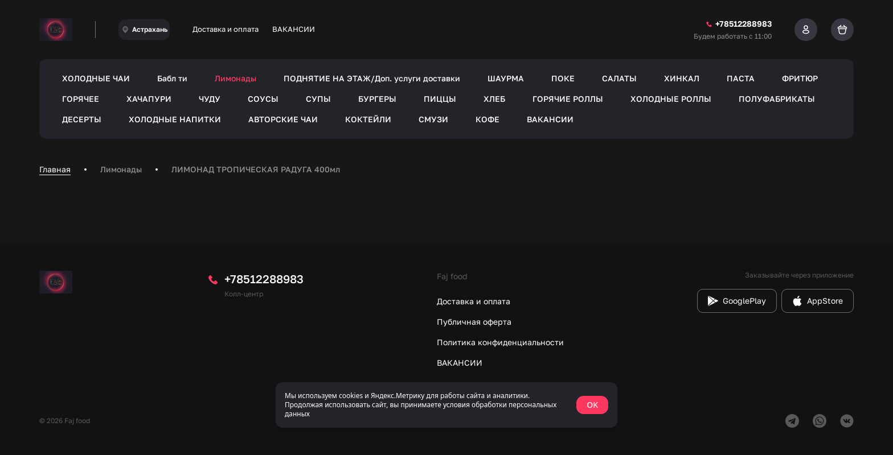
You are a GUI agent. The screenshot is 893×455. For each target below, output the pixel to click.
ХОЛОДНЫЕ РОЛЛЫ (670, 99)
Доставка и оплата (225, 29)
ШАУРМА (506, 78)
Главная (55, 169)
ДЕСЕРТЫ (81, 119)
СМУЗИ (433, 119)
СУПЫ (318, 99)
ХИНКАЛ (681, 78)
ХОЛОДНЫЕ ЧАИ (96, 78)
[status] (446, 405)
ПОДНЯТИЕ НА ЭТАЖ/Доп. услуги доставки (372, 78)
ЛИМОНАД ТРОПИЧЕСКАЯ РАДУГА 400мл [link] (255, 169)
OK (592, 404)
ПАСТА (741, 78)
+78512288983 (264, 279)
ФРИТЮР (800, 78)
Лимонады (235, 78)
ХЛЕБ (494, 99)
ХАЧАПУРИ (148, 99)
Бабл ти (172, 78)
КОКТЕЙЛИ (368, 119)
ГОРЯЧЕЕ (80, 99)
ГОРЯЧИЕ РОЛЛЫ (567, 99)
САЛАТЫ (619, 78)
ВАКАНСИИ (293, 29)
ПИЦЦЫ (440, 99)
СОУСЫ (263, 99)
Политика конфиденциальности (500, 342)
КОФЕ (487, 119)
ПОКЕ (563, 78)
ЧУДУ (209, 99)
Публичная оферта (474, 321)
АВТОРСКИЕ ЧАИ (283, 119)
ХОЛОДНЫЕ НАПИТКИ (175, 119)
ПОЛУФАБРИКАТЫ (777, 99)
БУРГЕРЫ (377, 99)
